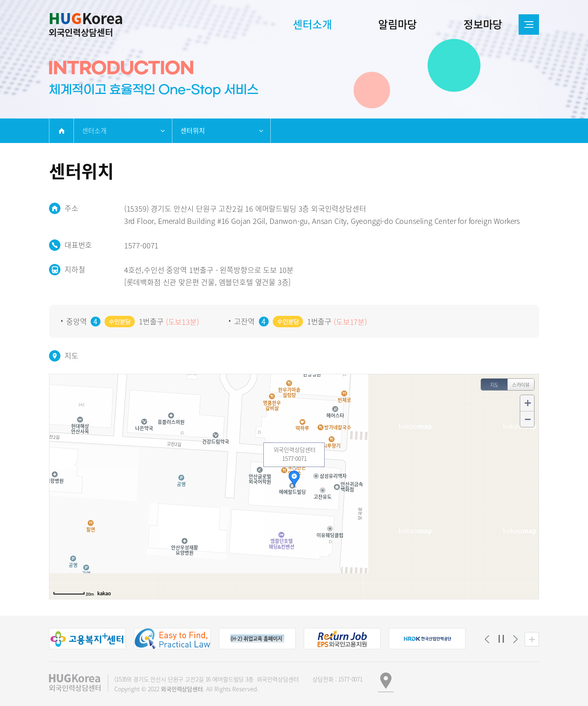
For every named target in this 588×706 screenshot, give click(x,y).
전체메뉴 (529, 24)
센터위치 (192, 130)
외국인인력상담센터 (85, 25)
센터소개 (94, 130)
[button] (87, 638)
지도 (494, 385)
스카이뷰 (521, 385)
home (61, 130)
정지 (501, 639)
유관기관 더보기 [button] (532, 639)
